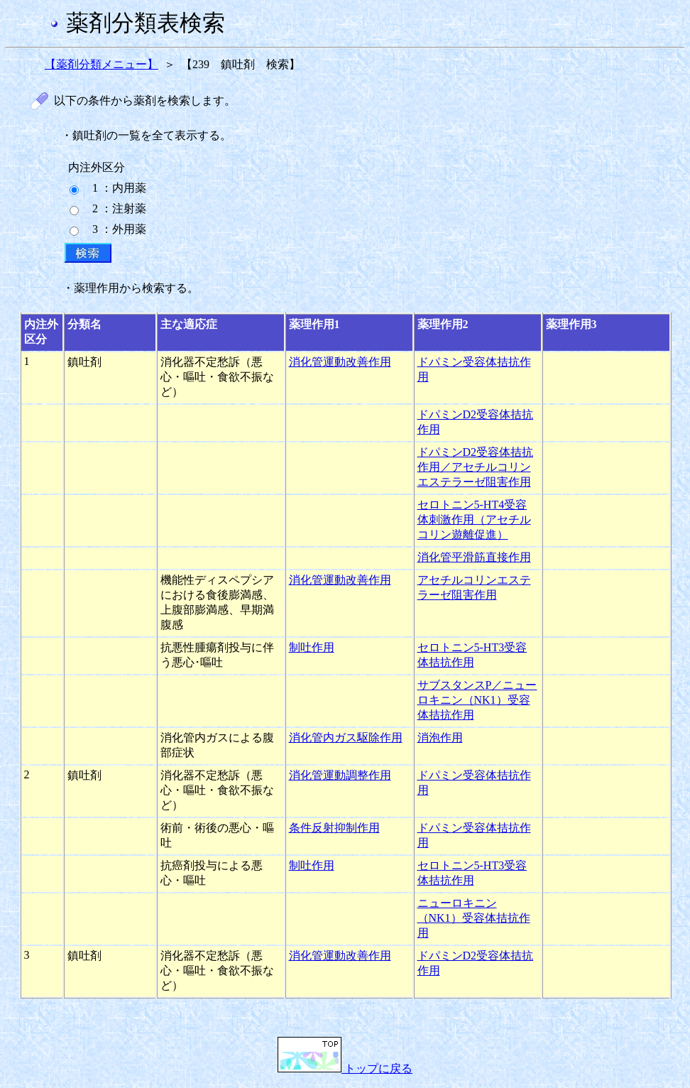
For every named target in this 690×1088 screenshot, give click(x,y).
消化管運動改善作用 (340, 362)
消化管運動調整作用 (340, 775)
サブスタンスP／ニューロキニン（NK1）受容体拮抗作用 (477, 700)
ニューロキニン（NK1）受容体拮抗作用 (473, 918)
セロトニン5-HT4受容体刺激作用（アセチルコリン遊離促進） (474, 519)
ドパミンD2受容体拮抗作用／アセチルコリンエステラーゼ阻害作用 (475, 467)
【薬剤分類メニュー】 (101, 64)
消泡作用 (440, 737)
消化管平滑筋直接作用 (474, 557)
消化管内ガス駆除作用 (345, 737)
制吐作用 (311, 647)
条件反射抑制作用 (334, 828)
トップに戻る (345, 1068)
